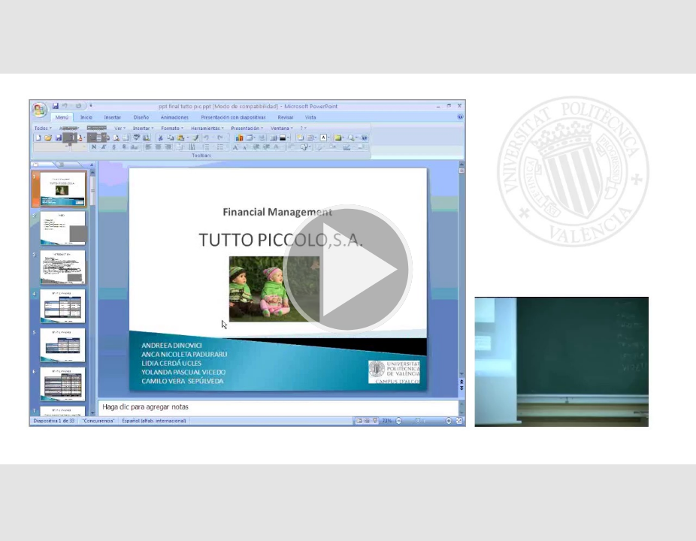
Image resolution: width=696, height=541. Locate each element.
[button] (348, 270)
